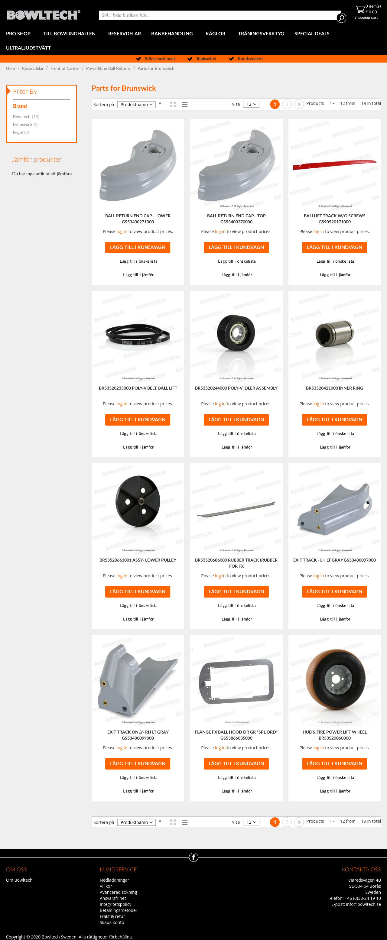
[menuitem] (19, 34)
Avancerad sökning (118, 892)
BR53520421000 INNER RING (334, 388)
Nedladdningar (114, 880)
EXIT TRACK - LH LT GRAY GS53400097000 (334, 560)
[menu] (193, 41)
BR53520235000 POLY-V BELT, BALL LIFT (138, 388)
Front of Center (65, 68)
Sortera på (103, 104)
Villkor (106, 886)
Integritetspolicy (116, 904)
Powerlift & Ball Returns (109, 68)
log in (122, 231)
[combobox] (220, 15)
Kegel (23, 133)
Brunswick (27, 125)
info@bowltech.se (363, 904)
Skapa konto (112, 922)
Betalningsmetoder (119, 910)
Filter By (25, 91)
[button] (138, 261)
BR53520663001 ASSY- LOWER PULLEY (137, 560)
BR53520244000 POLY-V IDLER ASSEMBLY (236, 388)
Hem (11, 68)
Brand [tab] (20, 106)
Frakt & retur (112, 916)
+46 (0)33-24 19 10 (363, 898)
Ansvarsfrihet (113, 898)
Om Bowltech (19, 880)
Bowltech (28, 117)
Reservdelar (33, 68)
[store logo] (43, 13)
